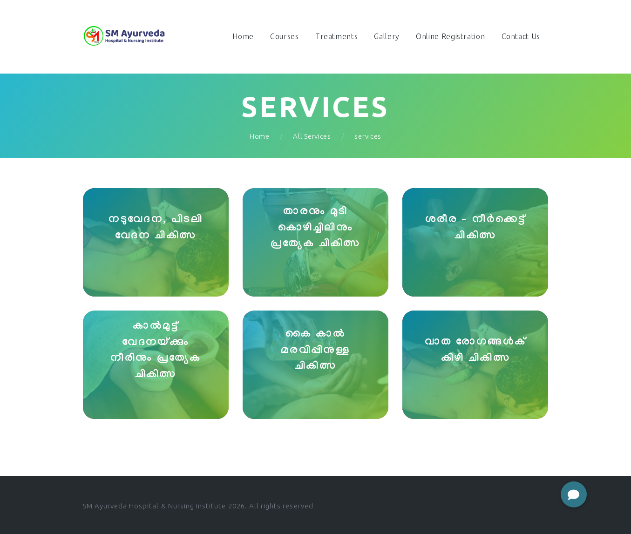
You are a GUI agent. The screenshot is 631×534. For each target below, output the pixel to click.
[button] (574, 494)
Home (260, 136)
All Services (312, 136)
